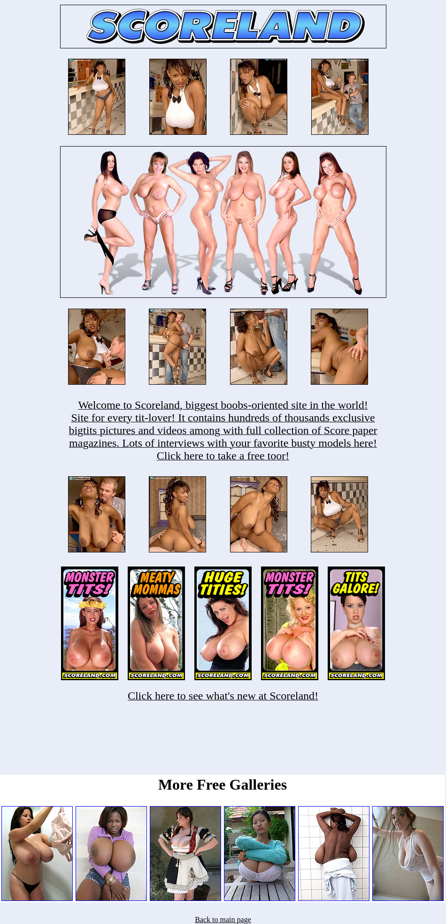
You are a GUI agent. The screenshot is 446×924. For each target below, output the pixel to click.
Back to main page (223, 920)
